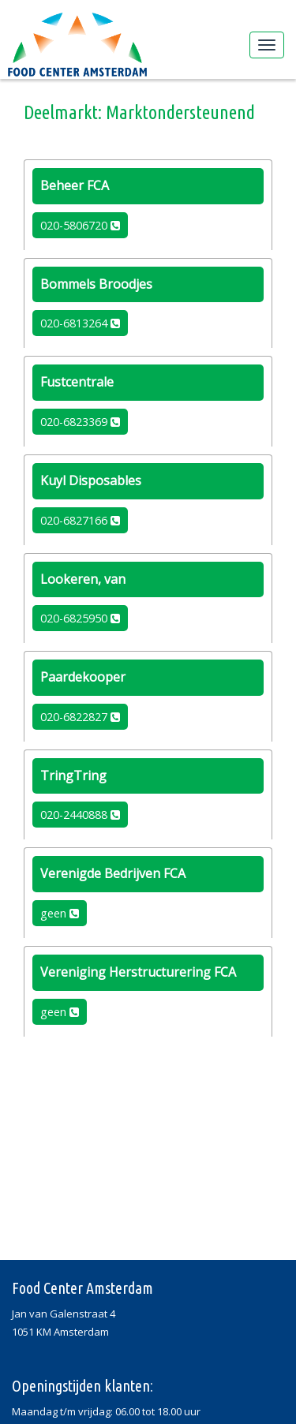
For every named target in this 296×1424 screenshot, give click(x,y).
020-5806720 (80, 225)
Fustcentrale (77, 382)
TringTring (73, 775)
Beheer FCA (74, 185)
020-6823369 (80, 421)
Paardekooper (83, 677)
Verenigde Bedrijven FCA (112, 873)
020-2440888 (80, 814)
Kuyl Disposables (90, 480)
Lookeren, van (83, 579)
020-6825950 (80, 618)
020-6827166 (80, 520)
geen (59, 913)
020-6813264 (80, 323)
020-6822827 (80, 716)
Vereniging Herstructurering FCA (138, 972)
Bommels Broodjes (96, 284)
